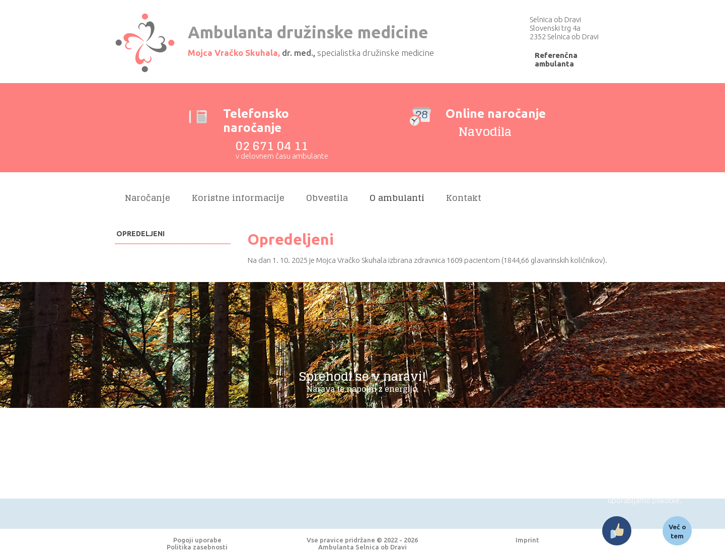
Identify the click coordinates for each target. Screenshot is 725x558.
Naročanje (147, 197)
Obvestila (327, 197)
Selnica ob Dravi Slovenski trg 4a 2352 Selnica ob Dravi (564, 28)
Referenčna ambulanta (556, 59)
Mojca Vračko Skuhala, (234, 52)
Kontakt (463, 197)
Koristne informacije (238, 197)
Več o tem (677, 531)
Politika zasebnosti (197, 546)
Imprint (527, 539)
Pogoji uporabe (197, 539)
